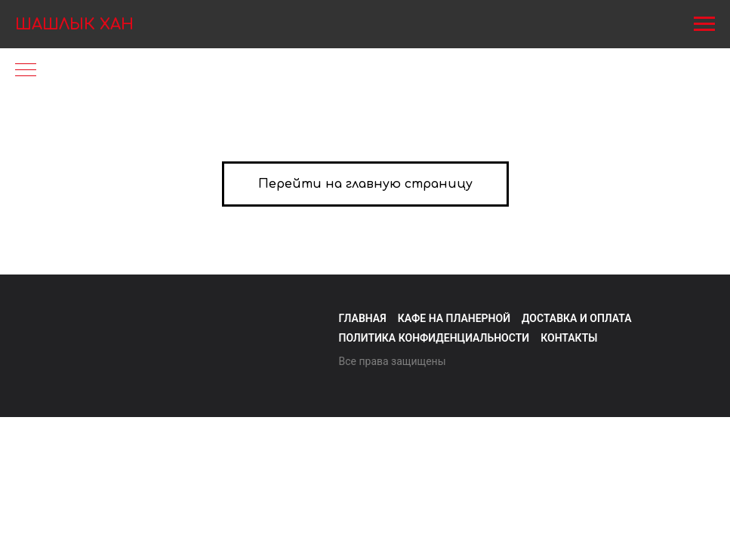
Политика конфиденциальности (434, 338)
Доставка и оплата (577, 318)
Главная (363, 318)
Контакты (569, 338)
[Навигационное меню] (704, 24)
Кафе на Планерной (454, 318)
